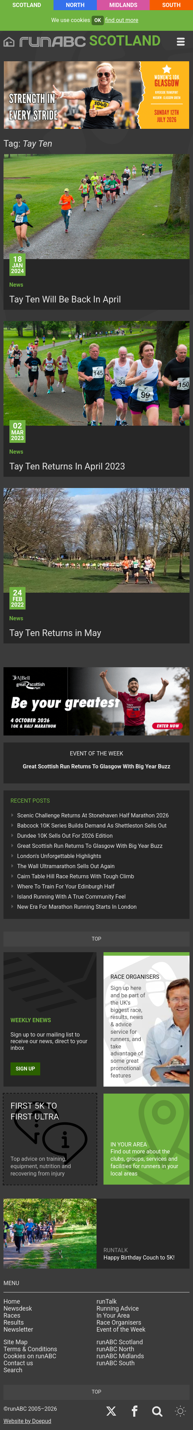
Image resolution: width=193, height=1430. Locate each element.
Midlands (123, 5)
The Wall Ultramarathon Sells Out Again (66, 866)
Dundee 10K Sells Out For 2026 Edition (65, 835)
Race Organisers (118, 1322)
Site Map (15, 1342)
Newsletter (18, 1329)
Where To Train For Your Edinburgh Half (66, 886)
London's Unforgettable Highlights (59, 856)
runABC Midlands (120, 1356)
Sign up (25, 1069)
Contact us (18, 1363)
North (75, 5)
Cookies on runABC (29, 1356)
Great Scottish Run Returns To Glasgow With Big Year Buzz (90, 846)
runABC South (115, 1363)
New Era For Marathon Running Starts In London (77, 907)
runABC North (115, 1349)
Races (11, 1315)
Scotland (26, 5)
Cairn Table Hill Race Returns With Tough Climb (75, 876)
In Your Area (113, 1315)
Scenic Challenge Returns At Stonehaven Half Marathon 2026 (93, 815)
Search (12, 1370)
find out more (121, 20)
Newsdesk (17, 1308)
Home (11, 1301)
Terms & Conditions (30, 1349)
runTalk (106, 1301)
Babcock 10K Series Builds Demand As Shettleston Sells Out (92, 825)
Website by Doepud (27, 1421)
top (96, 939)
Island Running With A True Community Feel (71, 896)
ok (97, 20)
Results (13, 1322)
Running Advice (117, 1308)
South (171, 5)
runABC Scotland (119, 1342)
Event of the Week (120, 1329)
